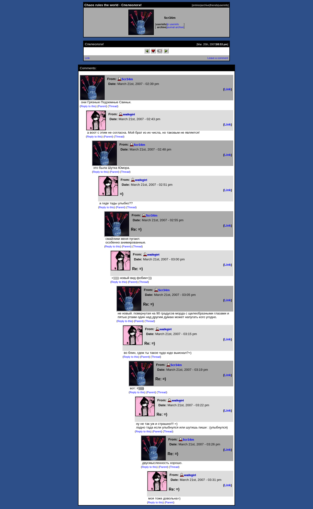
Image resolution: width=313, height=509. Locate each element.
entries (196, 5)
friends (214, 5)
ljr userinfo (173, 24)
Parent (102, 106)
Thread (113, 106)
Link (87, 58)
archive (205, 5)
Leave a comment (217, 58)
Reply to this (88, 106)
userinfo (223, 5)
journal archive (175, 27)
